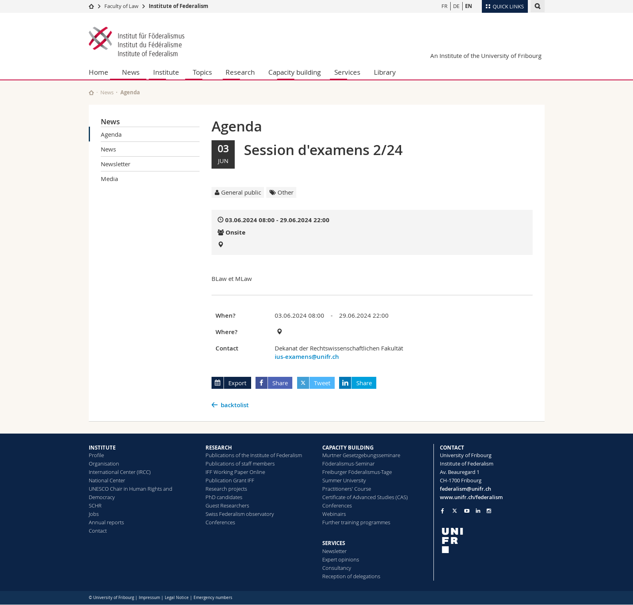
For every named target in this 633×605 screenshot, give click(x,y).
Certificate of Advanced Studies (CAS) (365, 497)
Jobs (94, 513)
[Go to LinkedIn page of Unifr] (478, 510)
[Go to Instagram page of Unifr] (489, 510)
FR (444, 6)
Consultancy (336, 567)
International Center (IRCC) (120, 472)
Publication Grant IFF (230, 480)
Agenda (111, 134)
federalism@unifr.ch (465, 488)
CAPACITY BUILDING (347, 447)
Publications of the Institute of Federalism (254, 455)
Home (98, 72)
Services (347, 72)
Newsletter (115, 164)
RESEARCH (219, 447)
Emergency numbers (213, 597)
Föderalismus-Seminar (348, 463)
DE (456, 6)
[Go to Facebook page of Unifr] (442, 510)
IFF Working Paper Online (235, 472)
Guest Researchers (227, 505)
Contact (98, 530)
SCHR (95, 505)
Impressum (149, 597)
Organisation (104, 463)
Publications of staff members (240, 463)
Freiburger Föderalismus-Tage (357, 472)
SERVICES (333, 543)
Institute (166, 72)
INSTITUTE (102, 447)
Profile (96, 455)
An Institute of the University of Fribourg (485, 56)
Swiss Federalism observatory (240, 513)
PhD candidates (224, 497)
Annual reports (106, 522)
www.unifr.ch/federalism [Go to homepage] (471, 497)
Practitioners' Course (346, 488)
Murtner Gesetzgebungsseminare (361, 455)
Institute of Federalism (178, 6)
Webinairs (334, 513)
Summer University (344, 480)
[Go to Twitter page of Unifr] (454, 510)
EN (468, 6)
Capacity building (294, 72)
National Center (107, 480)
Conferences (220, 522)
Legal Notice (177, 597)
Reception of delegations (351, 576)
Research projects (226, 488)
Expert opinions (340, 559)
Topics (202, 72)
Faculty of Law (121, 6)
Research (240, 72)
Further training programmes (356, 522)
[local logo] (492, 540)
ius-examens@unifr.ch (307, 356)
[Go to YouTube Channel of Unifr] (466, 510)
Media (109, 179)
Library (385, 72)
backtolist (235, 405)
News (131, 72)
